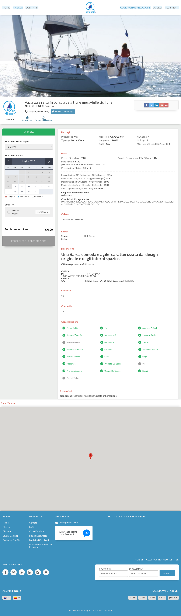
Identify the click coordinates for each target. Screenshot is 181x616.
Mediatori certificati (38, 539)
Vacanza (29, 131)
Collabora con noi (11, 539)
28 (15, 191)
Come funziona (36, 531)
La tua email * (135, 568)
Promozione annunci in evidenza (40, 545)
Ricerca (6, 526)
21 (15, 186)
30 (29, 191)
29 (22, 191)
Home (5, 522)
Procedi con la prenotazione (28, 240)
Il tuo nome (104, 568)
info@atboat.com (69, 522)
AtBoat (90, 7)
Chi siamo (7, 531)
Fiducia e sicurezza (38, 535)
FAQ (31, 526)
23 (29, 186)
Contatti (33, 522)
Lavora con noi (10, 535)
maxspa (10, 118)
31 (36, 191)
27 (8, 191)
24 (36, 186)
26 (49, 186)
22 (22, 186)
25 (42, 186)
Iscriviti (167, 573)
